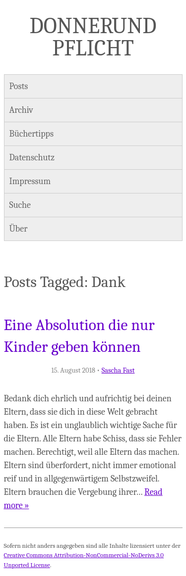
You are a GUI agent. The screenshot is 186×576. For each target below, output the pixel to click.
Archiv (21, 110)
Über (18, 229)
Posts (18, 86)
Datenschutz (32, 157)
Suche (20, 205)
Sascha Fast (118, 370)
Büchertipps (31, 134)
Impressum (30, 181)
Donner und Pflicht (93, 37)
